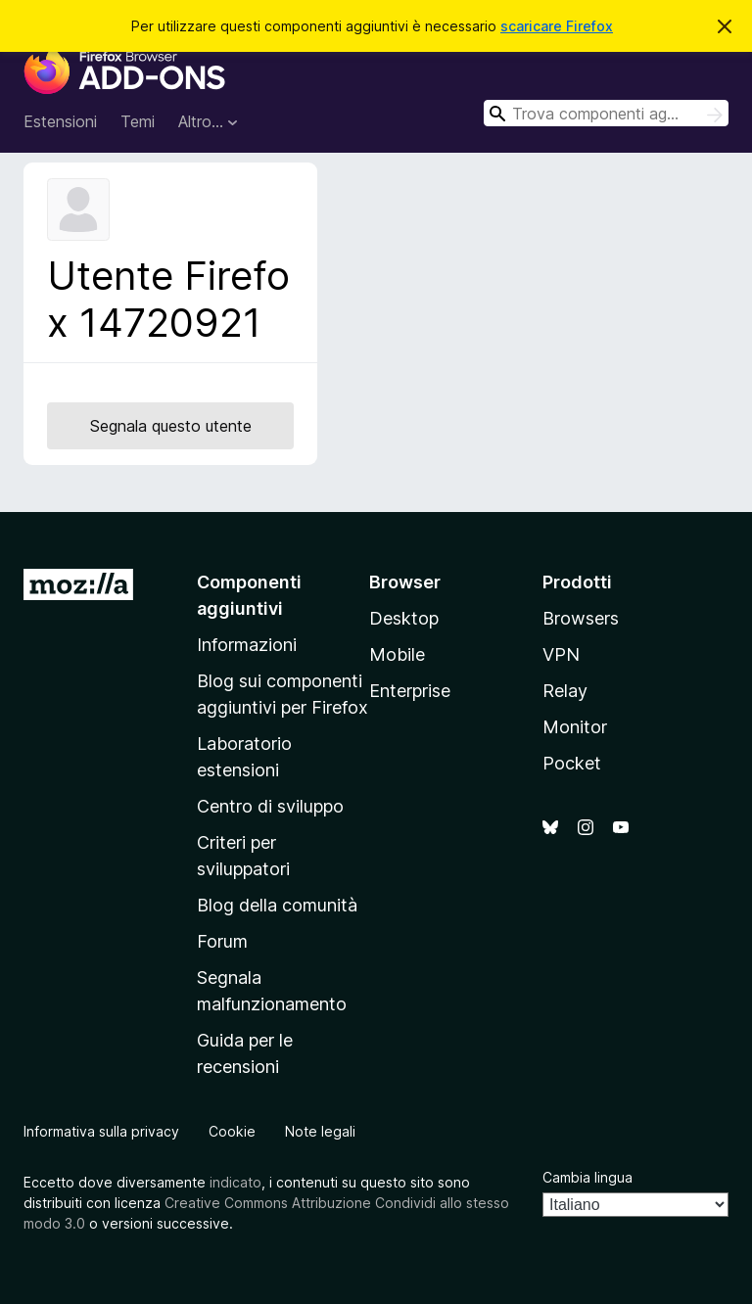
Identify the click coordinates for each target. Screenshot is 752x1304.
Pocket (571, 763)
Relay (565, 690)
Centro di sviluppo (270, 806)
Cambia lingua (587, 1177)
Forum (222, 941)
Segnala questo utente (171, 426)
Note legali (320, 1131)
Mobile (397, 654)
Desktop (404, 618)
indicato (235, 1182)
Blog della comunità (277, 905)
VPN (561, 654)
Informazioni (247, 644)
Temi (137, 121)
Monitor (574, 727)
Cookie (232, 1131)
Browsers (580, 618)
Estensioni (60, 121)
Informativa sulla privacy (101, 1131)
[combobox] (606, 113)
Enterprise (409, 690)
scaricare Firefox (556, 26)
